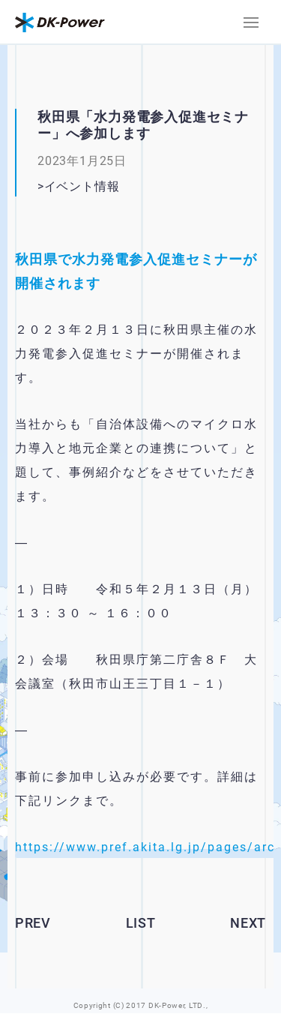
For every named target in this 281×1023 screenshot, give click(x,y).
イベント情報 (82, 186)
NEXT (248, 923)
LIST (141, 923)
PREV (33, 923)
